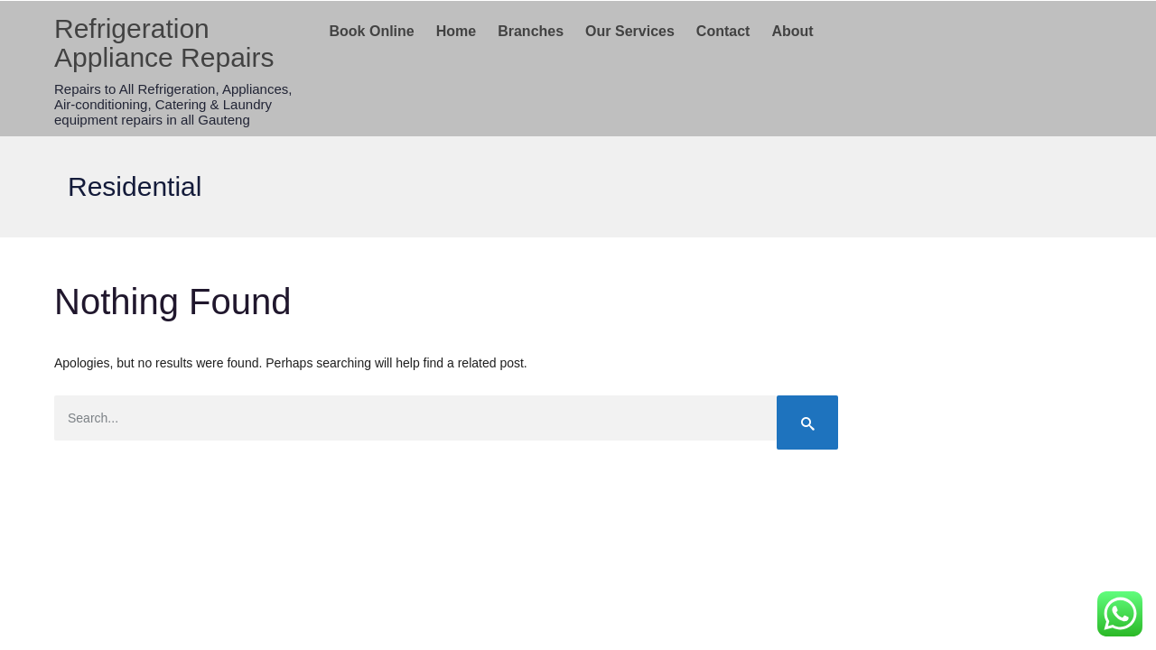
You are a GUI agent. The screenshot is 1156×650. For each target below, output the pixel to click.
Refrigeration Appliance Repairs (164, 43)
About (792, 31)
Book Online (372, 31)
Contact (723, 31)
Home (456, 31)
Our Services (630, 31)
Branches (531, 31)
